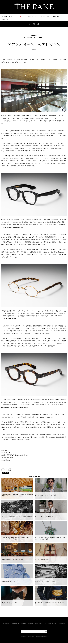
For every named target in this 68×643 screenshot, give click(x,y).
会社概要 (23, 623)
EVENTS (5, 19)
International (62, 623)
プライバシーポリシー (51, 623)
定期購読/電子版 (15, 623)
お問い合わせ (39, 623)
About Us (5, 623)
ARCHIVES (32, 16)
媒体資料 (30, 623)
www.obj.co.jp (5, 460)
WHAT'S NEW (7, 16)
